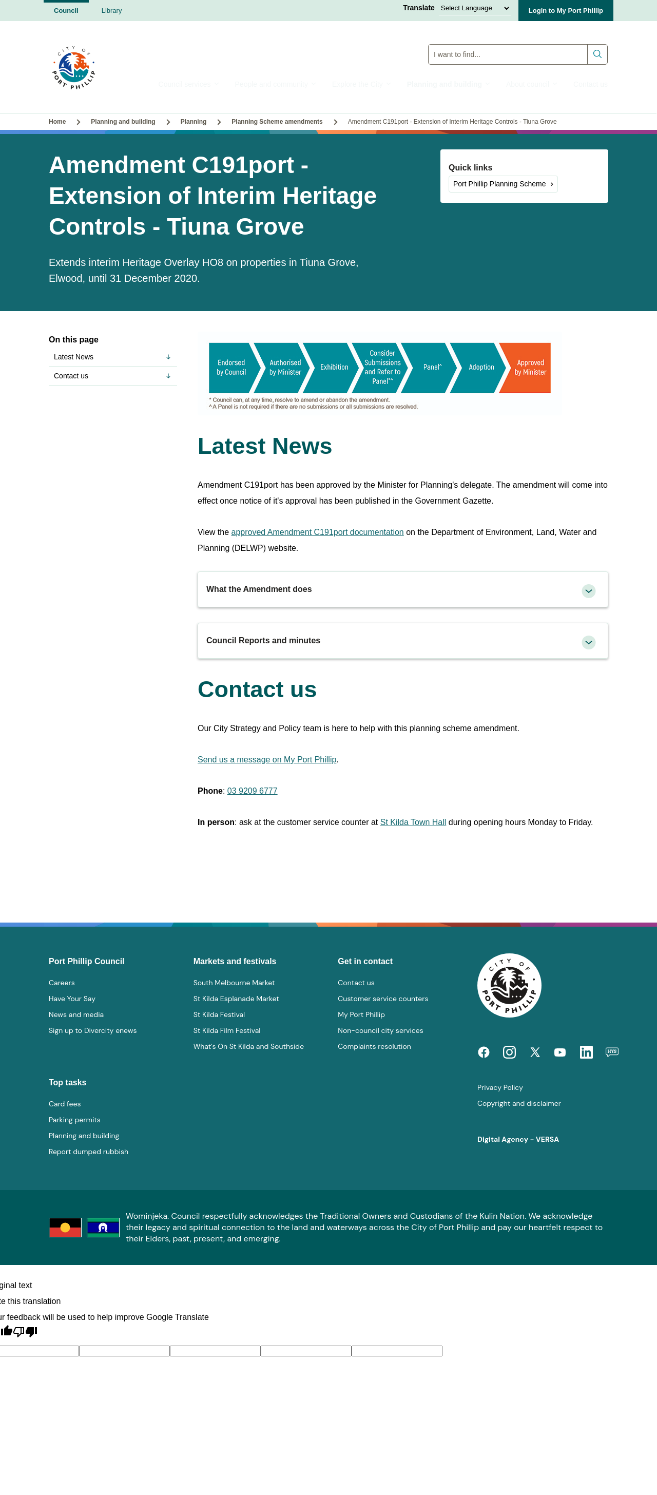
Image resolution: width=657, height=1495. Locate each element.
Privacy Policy (500, 1087)
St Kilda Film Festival (227, 1030)
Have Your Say (72, 998)
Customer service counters (383, 998)
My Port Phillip (361, 1014)
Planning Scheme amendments (276, 121)
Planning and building (449, 84)
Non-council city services (380, 1030)
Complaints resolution (374, 1046)
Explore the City (362, 84)
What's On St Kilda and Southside (249, 1046)
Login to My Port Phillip (566, 10)
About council (532, 84)
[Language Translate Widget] (475, 8)
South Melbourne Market (234, 982)
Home (57, 121)
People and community (276, 84)
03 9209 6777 (252, 791)
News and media (76, 1014)
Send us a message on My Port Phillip (267, 759)
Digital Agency (502, 1139)
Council (66, 10)
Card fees (65, 1103)
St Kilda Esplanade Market (236, 998)
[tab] (403, 589)
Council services (189, 84)
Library (112, 10)
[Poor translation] (25, 1332)
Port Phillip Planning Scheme (499, 184)
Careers (62, 982)
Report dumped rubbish (88, 1151)
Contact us (590, 84)
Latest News (113, 357)
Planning (194, 121)
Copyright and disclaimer (519, 1103)
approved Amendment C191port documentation (317, 532)
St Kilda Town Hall (413, 822)
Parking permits (75, 1119)
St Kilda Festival (219, 1014)
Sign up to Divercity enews (93, 1030)
